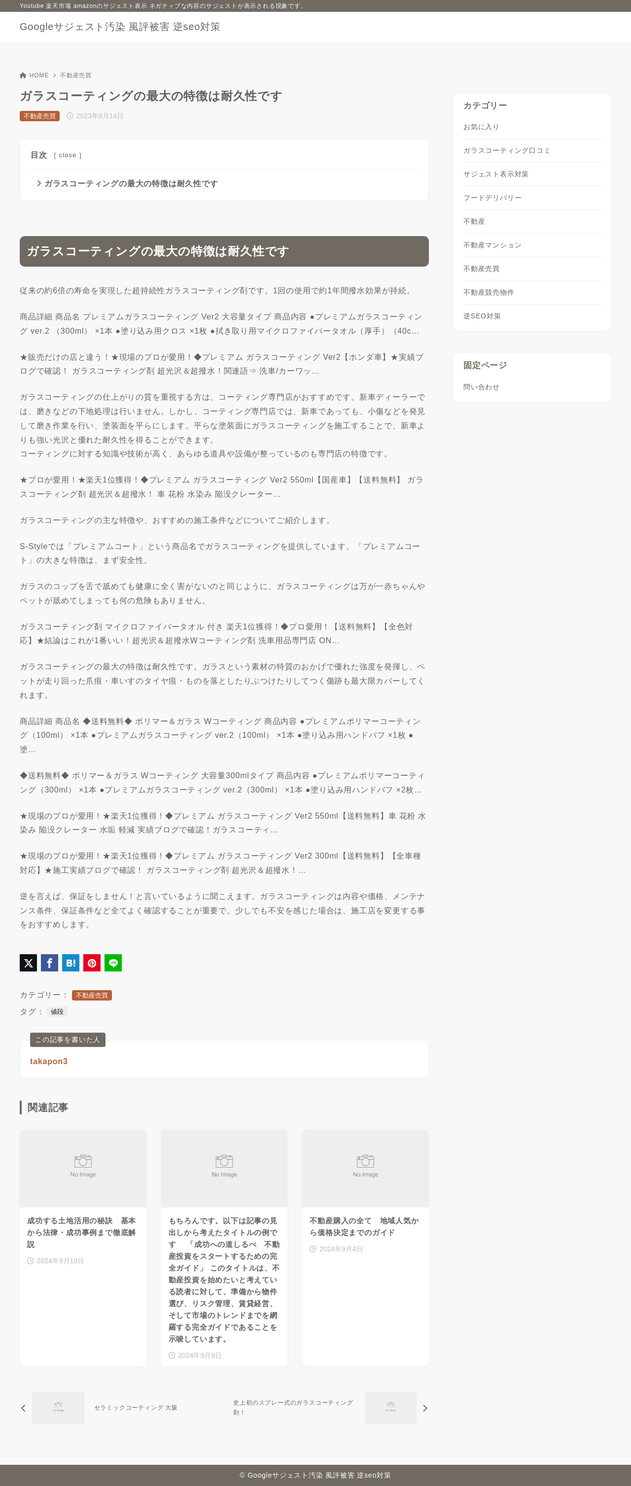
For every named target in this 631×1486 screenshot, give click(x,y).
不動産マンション (492, 245)
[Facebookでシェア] (49, 962)
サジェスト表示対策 (496, 174)
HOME (34, 75)
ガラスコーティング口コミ (507, 150)
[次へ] (328, 1408)
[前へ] (120, 1408)
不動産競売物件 (489, 292)
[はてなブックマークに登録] (70, 962)
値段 (57, 1011)
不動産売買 (76, 75)
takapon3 (49, 1061)
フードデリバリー (492, 198)
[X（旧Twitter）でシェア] (28, 962)
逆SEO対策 (482, 316)
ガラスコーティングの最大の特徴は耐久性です (131, 183)
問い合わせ (481, 387)
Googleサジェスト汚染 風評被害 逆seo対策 (120, 27)
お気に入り (481, 127)
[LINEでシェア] (113, 962)
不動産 (474, 221)
